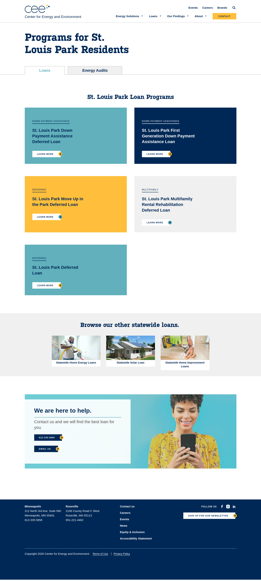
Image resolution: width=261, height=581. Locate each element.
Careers (207, 9)
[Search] (234, 10)
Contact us (127, 509)
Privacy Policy (124, 554)
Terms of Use (102, 554)
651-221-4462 (74, 523)
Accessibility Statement (136, 539)
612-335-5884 (48, 440)
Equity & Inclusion (132, 533)
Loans (44, 73)
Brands (222, 9)
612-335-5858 (33, 523)
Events (193, 9)
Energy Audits (95, 73)
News (123, 527)
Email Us (46, 452)
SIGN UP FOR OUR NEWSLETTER (205, 519)
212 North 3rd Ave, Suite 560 (43, 514)
